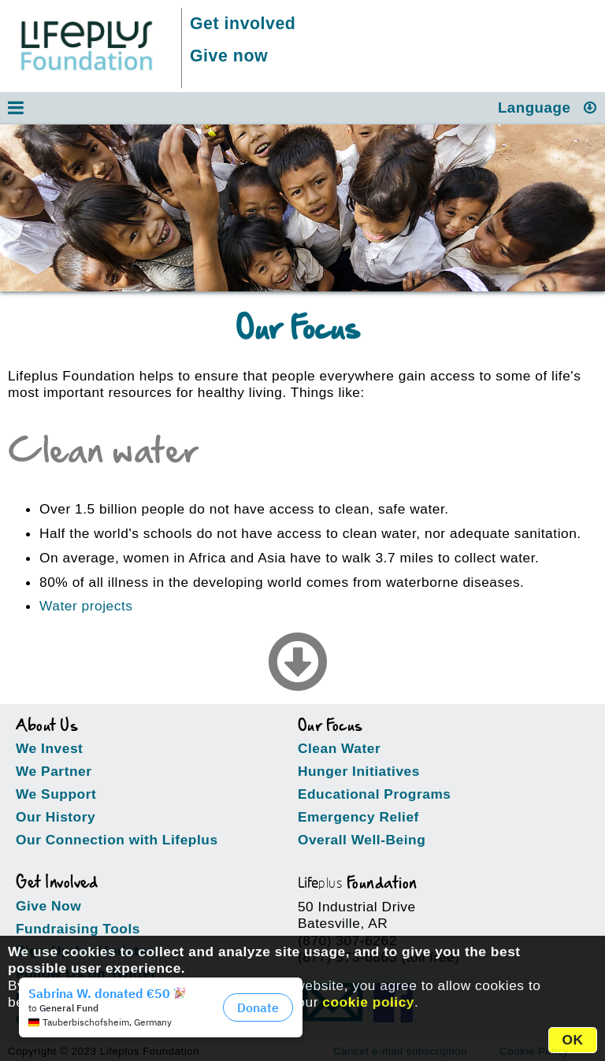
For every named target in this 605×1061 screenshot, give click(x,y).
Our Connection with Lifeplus (117, 840)
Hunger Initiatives (359, 771)
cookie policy (368, 1002)
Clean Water (339, 748)
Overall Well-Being (361, 840)
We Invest (49, 748)
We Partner (54, 771)
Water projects (86, 606)
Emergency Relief (358, 817)
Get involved (242, 23)
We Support (56, 794)
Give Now (48, 906)
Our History (55, 817)
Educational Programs (374, 794)
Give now (229, 55)
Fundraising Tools (78, 929)
